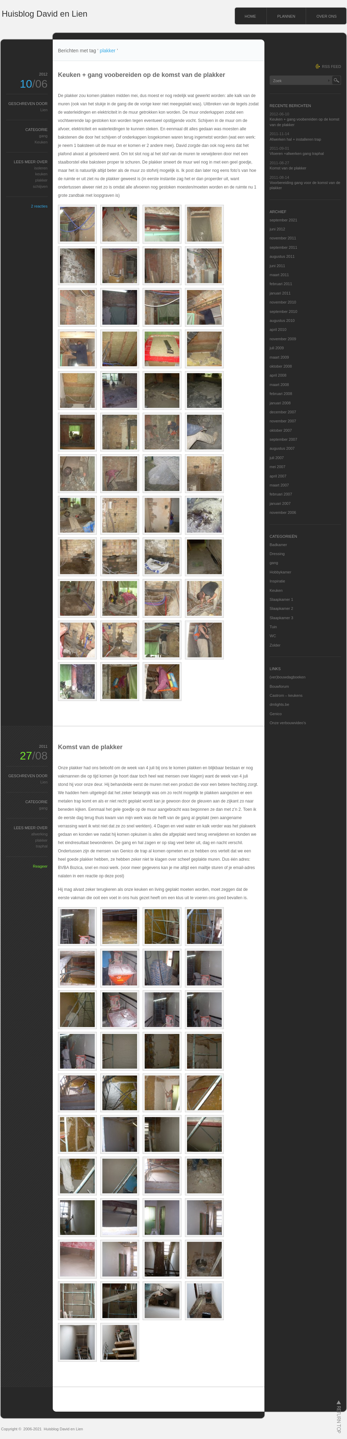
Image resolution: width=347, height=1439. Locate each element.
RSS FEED (331, 66)
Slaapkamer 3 (281, 618)
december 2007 (283, 412)
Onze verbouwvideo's (288, 723)
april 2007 (278, 476)
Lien (44, 110)
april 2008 (278, 375)
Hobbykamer (280, 572)
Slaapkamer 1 (281, 599)
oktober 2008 (281, 366)
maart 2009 (279, 357)
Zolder (275, 645)
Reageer (40, 866)
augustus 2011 (282, 256)
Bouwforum (279, 686)
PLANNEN (286, 16)
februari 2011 (281, 284)
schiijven (40, 186)
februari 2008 (281, 394)
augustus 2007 (282, 448)
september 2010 (283, 311)
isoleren (41, 168)
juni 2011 (277, 266)
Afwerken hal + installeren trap (295, 139)
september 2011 (283, 247)
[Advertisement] (158, 86)
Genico (276, 714)
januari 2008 (280, 403)
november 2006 (283, 512)
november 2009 (283, 339)
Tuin (273, 627)
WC (273, 636)
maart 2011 (279, 275)
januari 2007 (280, 503)
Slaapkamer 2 (281, 608)
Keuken (41, 142)
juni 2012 (277, 229)
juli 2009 (277, 348)
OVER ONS (326, 16)
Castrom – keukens (286, 695)
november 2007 (283, 421)
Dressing (277, 554)
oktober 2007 (281, 430)
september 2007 (283, 439)
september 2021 (283, 220)
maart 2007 (279, 485)
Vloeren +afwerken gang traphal (297, 153)
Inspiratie (277, 581)
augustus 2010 (282, 320)
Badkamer (278, 545)
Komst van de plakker (90, 747)
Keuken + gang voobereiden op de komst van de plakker (141, 74)
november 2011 (283, 238)
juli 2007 (277, 458)
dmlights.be (279, 704)
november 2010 (283, 302)
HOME (250, 16)
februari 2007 (281, 494)
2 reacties (39, 206)
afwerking (39, 834)
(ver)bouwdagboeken (287, 677)
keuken (41, 174)
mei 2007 (277, 467)
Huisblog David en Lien (44, 13)
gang (43, 136)
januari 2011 (280, 293)
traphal (42, 846)
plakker (41, 180)
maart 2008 (279, 385)
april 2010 (278, 329)
